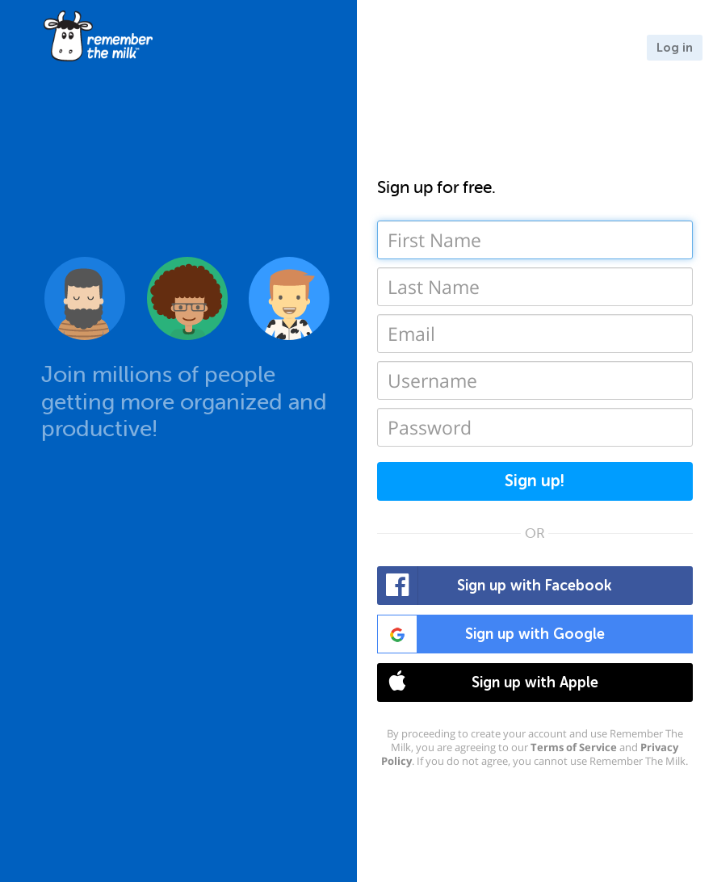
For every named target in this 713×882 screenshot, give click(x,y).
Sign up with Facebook (495, 585)
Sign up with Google (491, 634)
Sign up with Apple (488, 682)
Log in (674, 47)
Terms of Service (574, 747)
